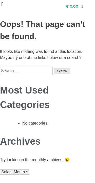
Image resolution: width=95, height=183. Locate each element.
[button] (2, 4)
